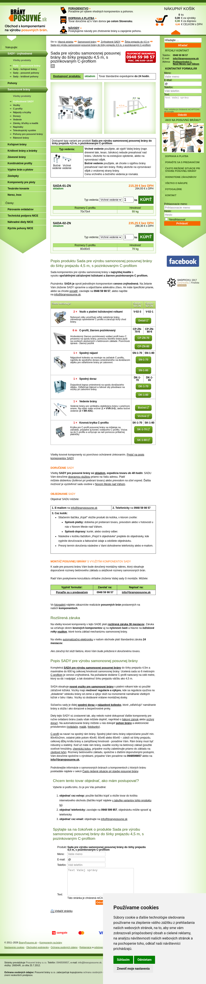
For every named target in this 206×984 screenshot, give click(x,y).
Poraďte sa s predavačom (72, 592)
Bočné (143, 407)
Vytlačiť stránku (63, 916)
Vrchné (143, 416)
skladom (100, 473)
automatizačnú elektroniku (78, 639)
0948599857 (62, 967)
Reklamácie (86, 952)
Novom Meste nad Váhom (110, 484)
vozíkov (62, 631)
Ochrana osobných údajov (64, 952)
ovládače (72, 726)
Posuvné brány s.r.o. (36, 967)
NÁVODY (73, 28)
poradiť (73, 291)
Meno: (167, 73)
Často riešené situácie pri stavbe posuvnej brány (110, 771)
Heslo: (168, 211)
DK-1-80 (143, 394)
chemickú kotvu (82, 748)
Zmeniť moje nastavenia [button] (133, 968)
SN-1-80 (143, 370)
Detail (143, 320)
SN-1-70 (143, 359)
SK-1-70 (143, 429)
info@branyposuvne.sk (67, 294)
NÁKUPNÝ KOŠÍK (179, 9)
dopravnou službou (79, 476)
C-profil (55, 734)
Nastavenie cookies (14, 952)
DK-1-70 (143, 386)
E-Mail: (168, 80)
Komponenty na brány (50, 947)
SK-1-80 (143, 440)
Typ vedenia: (91, 200)
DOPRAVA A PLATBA (81, 18)
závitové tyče (58, 752)
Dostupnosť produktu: (67, 76)
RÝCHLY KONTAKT (177, 50)
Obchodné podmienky (37, 952)
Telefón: (168, 87)
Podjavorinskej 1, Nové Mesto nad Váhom (186, 62)
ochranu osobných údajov (96, 977)
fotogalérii (59, 604)
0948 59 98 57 (180, 55)
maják (82, 726)
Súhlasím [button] (123, 959)
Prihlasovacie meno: (176, 203)
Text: (167, 94)
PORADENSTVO (78, 8)
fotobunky (93, 726)
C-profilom (56, 674)
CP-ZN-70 (143, 338)
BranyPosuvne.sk (28, 947)
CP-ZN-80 (143, 346)
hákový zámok (130, 719)
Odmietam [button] (144, 959)
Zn (52, 66)
